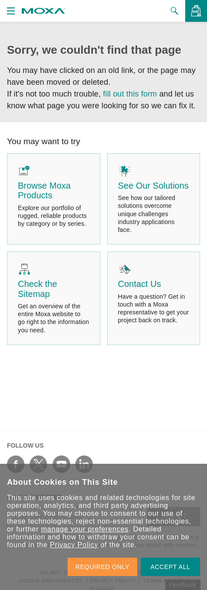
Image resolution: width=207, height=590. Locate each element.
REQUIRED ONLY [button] (102, 566)
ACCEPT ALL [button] (170, 566)
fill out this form (130, 94)
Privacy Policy (74, 545)
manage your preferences (85, 529)
